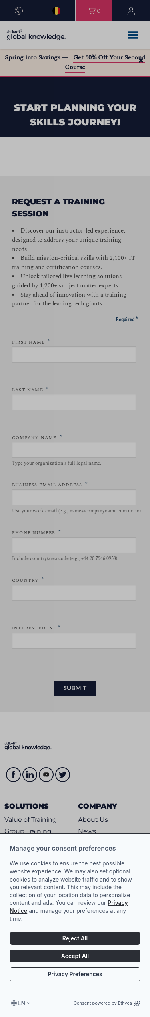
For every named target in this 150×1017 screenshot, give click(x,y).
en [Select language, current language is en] (21, 1002)
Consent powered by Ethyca (107, 1003)
